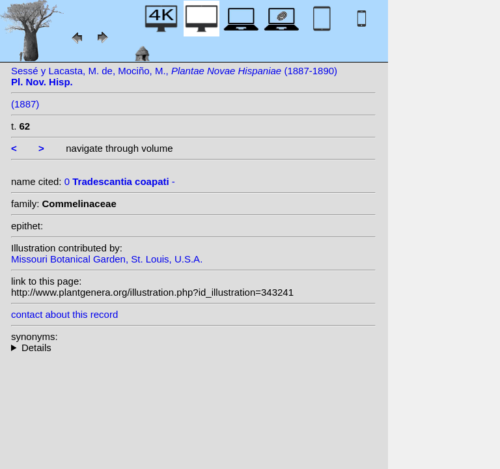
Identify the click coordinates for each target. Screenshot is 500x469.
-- (193, 347)
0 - (119, 181)
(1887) (25, 103)
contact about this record (64, 314)
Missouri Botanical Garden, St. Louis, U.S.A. (106, 258)
